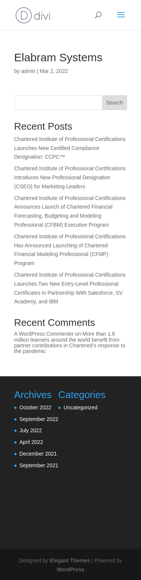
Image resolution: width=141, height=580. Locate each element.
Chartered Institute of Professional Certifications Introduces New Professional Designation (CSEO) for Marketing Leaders (70, 177)
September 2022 (39, 419)
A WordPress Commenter (44, 334)
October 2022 (36, 407)
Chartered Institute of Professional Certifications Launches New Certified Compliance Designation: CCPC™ (70, 148)
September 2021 (39, 465)
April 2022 (31, 442)
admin (28, 71)
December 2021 (38, 454)
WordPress (71, 569)
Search (114, 103)
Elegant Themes (70, 560)
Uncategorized (80, 407)
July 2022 (31, 430)
